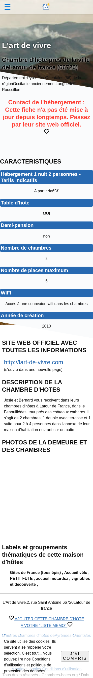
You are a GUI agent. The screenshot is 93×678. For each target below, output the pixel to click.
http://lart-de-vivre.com (33, 362)
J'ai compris (75, 656)
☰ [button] (7, 6)
